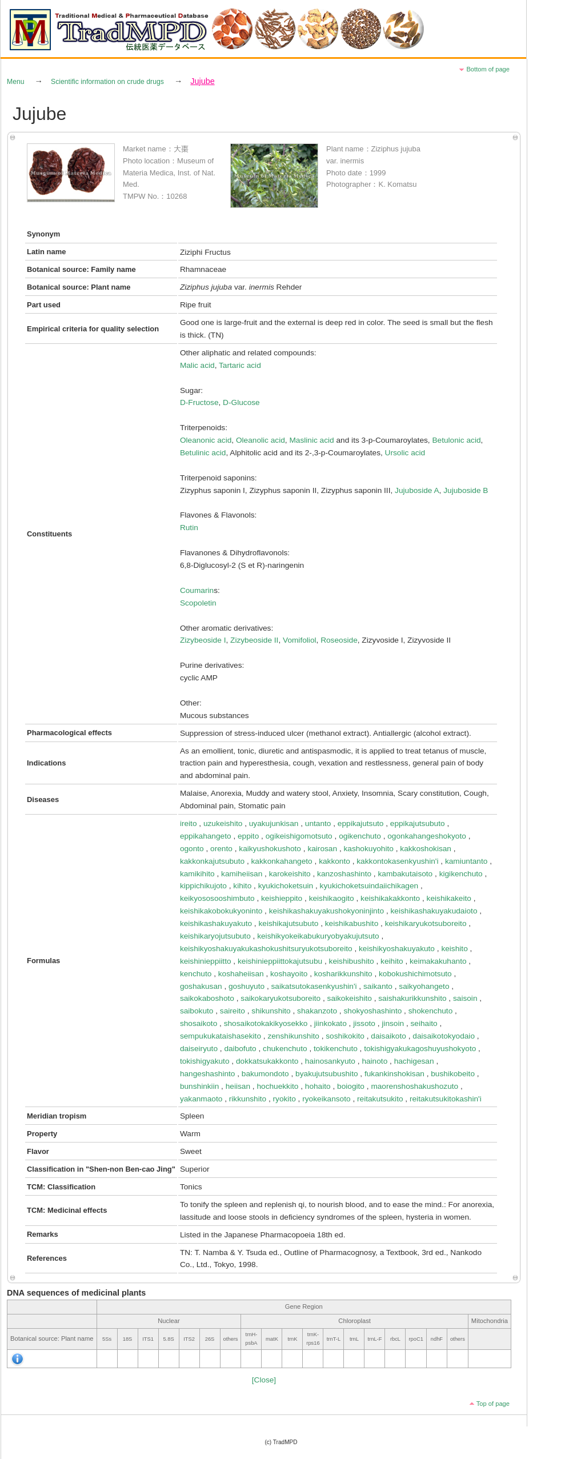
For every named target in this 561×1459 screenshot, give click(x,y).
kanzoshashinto (344, 873)
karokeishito (290, 873)
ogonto (192, 848)
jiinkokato (330, 1023)
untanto (318, 823)
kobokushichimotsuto (415, 973)
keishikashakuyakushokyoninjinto (326, 911)
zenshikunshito (293, 1036)
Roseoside (339, 640)
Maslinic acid (311, 440)
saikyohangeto (424, 986)
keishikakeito (449, 898)
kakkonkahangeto (281, 861)
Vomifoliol (299, 640)
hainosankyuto (330, 1061)
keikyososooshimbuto (217, 898)
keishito (454, 948)
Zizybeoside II (254, 640)
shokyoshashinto (372, 1011)
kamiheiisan (241, 873)
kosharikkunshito (343, 973)
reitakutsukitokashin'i (446, 1099)
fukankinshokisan (394, 1073)
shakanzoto (317, 1011)
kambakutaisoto (405, 873)
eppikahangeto (205, 836)
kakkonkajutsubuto (212, 861)
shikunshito (270, 1011)
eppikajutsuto (361, 823)
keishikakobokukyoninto (221, 911)
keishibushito (351, 961)
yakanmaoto (201, 1099)
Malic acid (197, 365)
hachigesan (414, 1061)
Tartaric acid (240, 365)
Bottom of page (488, 69)
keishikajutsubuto (288, 923)
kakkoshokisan (425, 848)
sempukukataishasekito (220, 1036)
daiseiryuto (199, 1048)
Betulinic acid (203, 452)
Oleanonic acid (205, 440)
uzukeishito (222, 823)
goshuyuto (247, 986)
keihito (391, 961)
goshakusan (201, 986)
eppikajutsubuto (417, 823)
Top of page (493, 1403)
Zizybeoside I (203, 640)
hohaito (318, 1086)
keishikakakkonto (390, 898)
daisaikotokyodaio (443, 1036)
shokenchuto (430, 1011)
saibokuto (197, 1011)
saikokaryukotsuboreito (280, 998)
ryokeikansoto (326, 1099)
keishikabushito (351, 923)
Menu (16, 82)
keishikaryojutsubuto (215, 936)
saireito (232, 1011)
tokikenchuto (336, 1048)
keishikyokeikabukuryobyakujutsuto (318, 936)
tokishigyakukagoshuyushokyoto (420, 1048)
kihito (242, 885)
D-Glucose (241, 402)
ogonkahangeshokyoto (426, 836)
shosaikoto (198, 1023)
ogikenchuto (360, 836)
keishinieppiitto (205, 961)
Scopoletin (198, 603)
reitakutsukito (380, 1099)
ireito (188, 823)
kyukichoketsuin (286, 885)
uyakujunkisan (274, 823)
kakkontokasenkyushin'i (397, 861)
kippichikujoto (203, 885)
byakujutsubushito (326, 1073)
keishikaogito (331, 898)
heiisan (238, 1086)
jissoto (364, 1023)
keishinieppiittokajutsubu (280, 961)
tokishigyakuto (205, 1061)
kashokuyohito (368, 848)
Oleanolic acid (260, 440)
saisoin (465, 998)
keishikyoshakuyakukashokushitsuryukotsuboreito (266, 948)
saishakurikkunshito (412, 998)
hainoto (374, 1061)
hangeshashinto (207, 1073)
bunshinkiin (199, 1086)
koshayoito (288, 973)
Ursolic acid (405, 452)
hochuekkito (277, 1086)
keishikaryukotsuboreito (426, 923)
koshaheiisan (241, 973)
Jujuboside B (465, 490)
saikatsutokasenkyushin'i (314, 986)
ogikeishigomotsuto (299, 836)
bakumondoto (265, 1073)
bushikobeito (453, 1073)
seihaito (423, 1023)
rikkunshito (247, 1099)
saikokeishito (349, 998)
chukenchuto (285, 1048)
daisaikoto (388, 1036)
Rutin (189, 527)
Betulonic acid (456, 440)
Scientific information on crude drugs (107, 82)
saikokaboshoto (207, 998)
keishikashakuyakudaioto (434, 911)
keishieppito (281, 898)
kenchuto (196, 973)
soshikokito (345, 1036)
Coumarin (197, 590)
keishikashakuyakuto (216, 923)
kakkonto (334, 861)
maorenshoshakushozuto (414, 1086)
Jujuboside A (417, 490)
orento (221, 848)
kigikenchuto (461, 873)
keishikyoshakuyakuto (397, 948)
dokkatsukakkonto (267, 1061)
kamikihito (197, 873)
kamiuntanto (466, 861)
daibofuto (240, 1048)
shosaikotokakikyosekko (266, 1023)
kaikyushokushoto (270, 848)
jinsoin (393, 1023)
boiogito (350, 1086)
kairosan (322, 848)
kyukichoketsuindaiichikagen (369, 885)
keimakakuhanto (438, 961)
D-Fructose (199, 402)
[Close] (264, 1380)
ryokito (284, 1099)
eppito (248, 836)
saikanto (377, 986)
